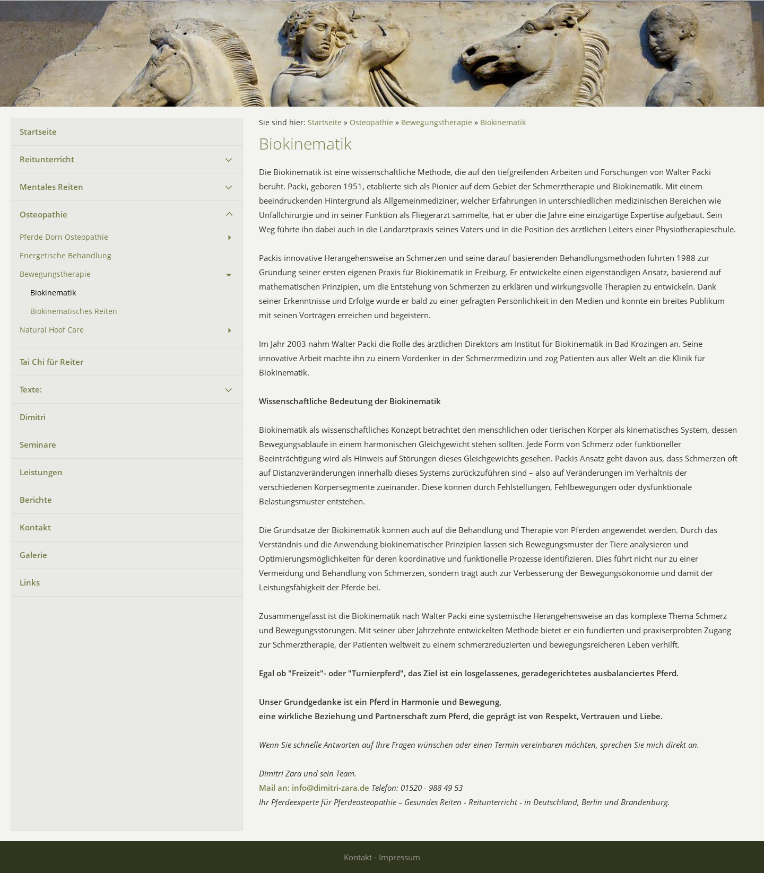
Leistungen (41, 472)
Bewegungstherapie (55, 274)
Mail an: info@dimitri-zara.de (314, 787)
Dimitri (33, 417)
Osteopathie (43, 214)
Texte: (31, 389)
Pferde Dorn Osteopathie (64, 237)
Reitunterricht (47, 159)
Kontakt (35, 527)
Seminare (38, 444)
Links (30, 582)
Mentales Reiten (51, 186)
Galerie (33, 554)
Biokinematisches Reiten (73, 311)
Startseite (38, 131)
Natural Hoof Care (52, 330)
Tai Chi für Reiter (51, 361)
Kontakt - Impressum (382, 857)
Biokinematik (53, 293)
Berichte (36, 499)
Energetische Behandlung (65, 255)
